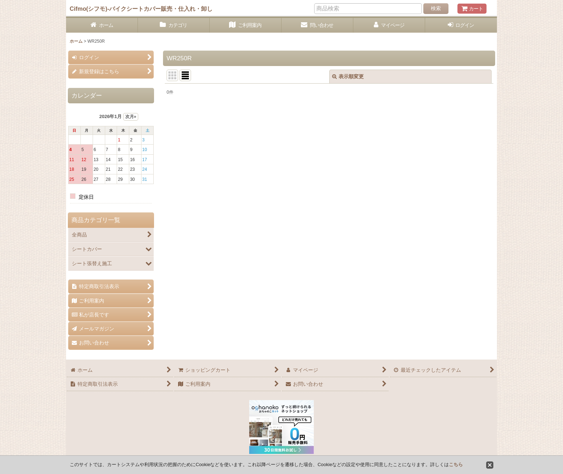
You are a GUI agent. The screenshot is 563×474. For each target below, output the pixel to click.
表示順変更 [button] (348, 76)
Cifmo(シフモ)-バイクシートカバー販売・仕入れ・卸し (141, 8)
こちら (456, 464)
